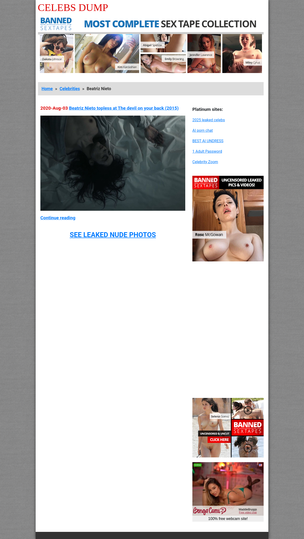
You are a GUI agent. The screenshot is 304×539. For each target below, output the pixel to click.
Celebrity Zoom (205, 162)
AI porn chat (202, 130)
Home (47, 88)
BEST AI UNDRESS (207, 141)
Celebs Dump (73, 7)
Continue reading (57, 217)
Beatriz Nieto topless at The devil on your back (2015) (124, 108)
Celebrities (70, 88)
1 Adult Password (207, 151)
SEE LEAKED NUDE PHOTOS (113, 235)
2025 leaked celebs (208, 120)
